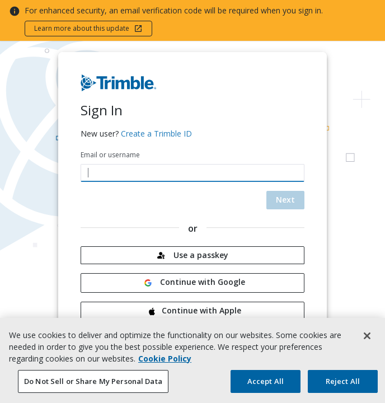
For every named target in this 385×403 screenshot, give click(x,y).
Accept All (265, 386)
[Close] (367, 340)
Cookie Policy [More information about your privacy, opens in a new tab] (164, 363)
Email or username (110, 155)
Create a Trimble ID (156, 133)
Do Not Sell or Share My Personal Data (93, 386)
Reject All (343, 386)
